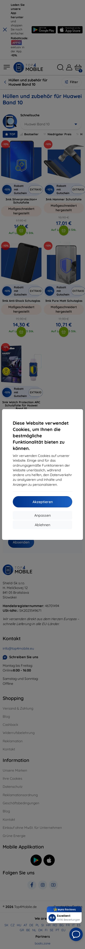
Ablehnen (42, 525)
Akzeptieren (43, 502)
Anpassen (42, 515)
